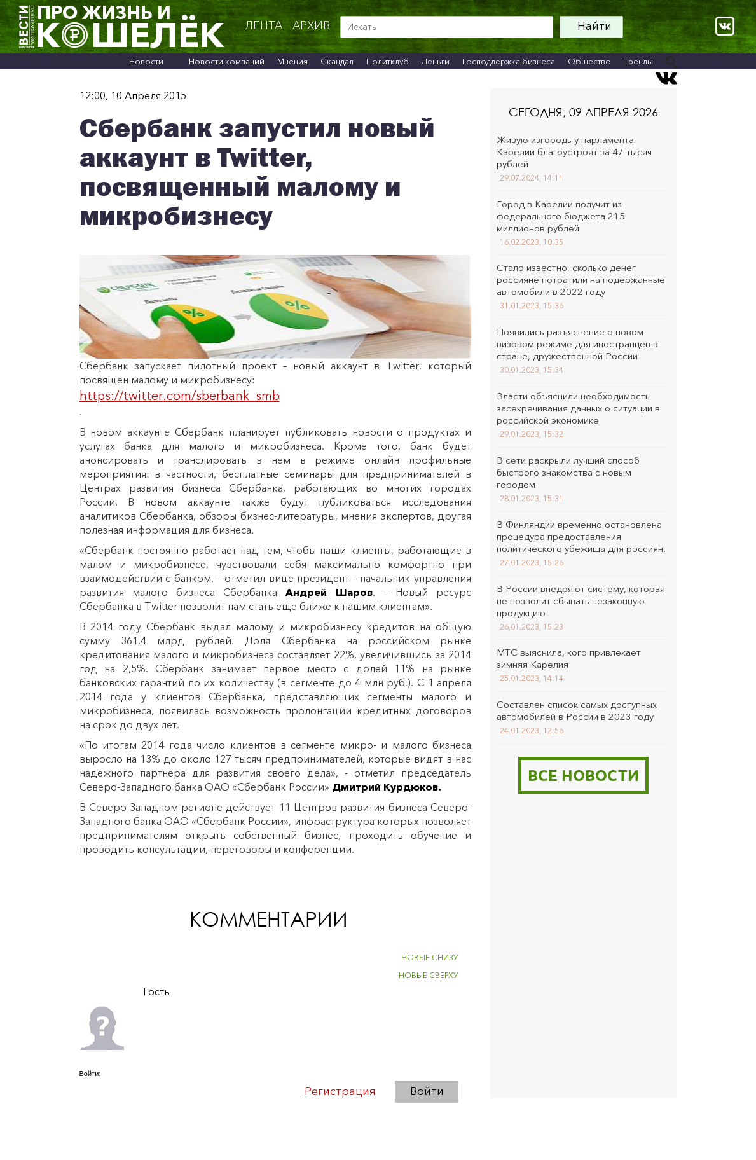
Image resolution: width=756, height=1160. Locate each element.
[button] (89, 1091)
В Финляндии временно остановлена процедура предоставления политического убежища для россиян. (581, 536)
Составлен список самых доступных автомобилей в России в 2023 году (577, 710)
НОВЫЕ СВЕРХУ (428, 975)
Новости (146, 61)
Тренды (638, 61)
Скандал (337, 61)
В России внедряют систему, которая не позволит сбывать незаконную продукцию (581, 601)
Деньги (436, 61)
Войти (427, 1091)
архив (311, 25)
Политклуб (387, 61)
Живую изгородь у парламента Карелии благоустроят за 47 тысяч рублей (574, 152)
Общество (589, 61)
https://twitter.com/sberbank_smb (179, 395)
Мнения (292, 61)
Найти (594, 26)
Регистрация (340, 1091)
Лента (263, 25)
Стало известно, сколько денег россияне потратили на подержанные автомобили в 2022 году (581, 279)
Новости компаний (227, 61)
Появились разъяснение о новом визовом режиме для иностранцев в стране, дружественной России (577, 344)
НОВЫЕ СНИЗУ (429, 957)
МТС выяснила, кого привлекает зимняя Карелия (569, 658)
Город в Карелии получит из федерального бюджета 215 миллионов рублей (561, 216)
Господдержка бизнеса (508, 61)
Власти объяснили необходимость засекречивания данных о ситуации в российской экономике (578, 408)
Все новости (583, 775)
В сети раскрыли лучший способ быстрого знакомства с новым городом (568, 472)
